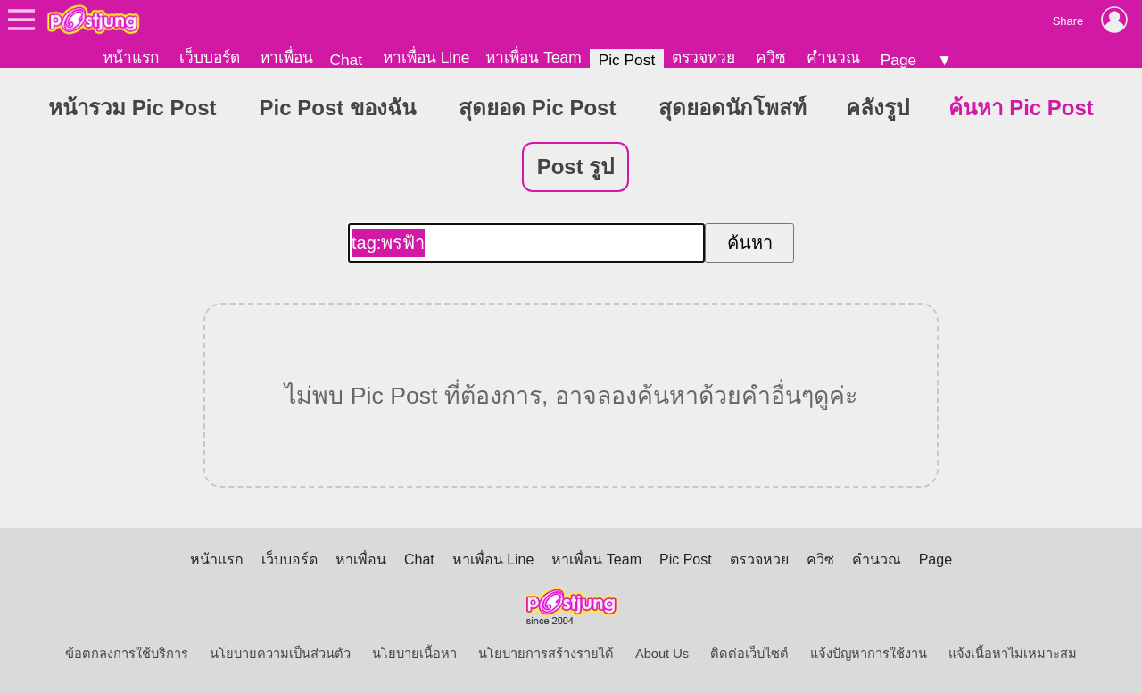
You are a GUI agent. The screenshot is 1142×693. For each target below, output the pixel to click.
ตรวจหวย (703, 57)
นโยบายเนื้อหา (414, 654)
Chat (345, 60)
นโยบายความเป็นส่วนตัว (280, 654)
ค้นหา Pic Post (1020, 108)
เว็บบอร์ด (209, 57)
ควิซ (771, 57)
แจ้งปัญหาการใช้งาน (868, 654)
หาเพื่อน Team (533, 57)
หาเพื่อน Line (426, 57)
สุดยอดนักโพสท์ (732, 108)
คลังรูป (877, 108)
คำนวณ (833, 57)
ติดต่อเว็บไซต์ (749, 654)
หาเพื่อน (286, 57)
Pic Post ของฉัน (338, 108)
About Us (662, 654)
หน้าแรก (131, 57)
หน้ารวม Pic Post (132, 108)
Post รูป (576, 166)
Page (898, 60)
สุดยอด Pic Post (537, 108)
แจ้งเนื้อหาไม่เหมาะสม (1012, 654)
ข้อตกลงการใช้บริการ (126, 654)
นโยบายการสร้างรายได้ (546, 654)
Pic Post (627, 60)
